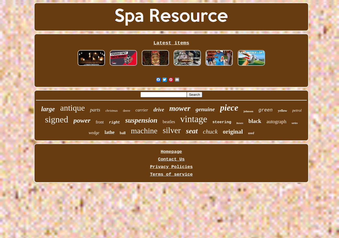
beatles (169, 121)
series (295, 123)
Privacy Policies (171, 166)
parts (95, 109)
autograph (276, 121)
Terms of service (171, 174)
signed (56, 119)
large (48, 108)
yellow (282, 110)
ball (123, 133)
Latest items (171, 43)
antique (72, 107)
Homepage (171, 151)
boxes (239, 122)
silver (172, 130)
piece (229, 107)
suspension (141, 120)
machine (144, 130)
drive (158, 109)
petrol (297, 110)
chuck (210, 131)
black (254, 121)
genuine (205, 109)
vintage (193, 119)
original (233, 131)
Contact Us (171, 159)
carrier (141, 110)
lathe (110, 132)
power (82, 120)
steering (221, 122)
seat (192, 131)
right (114, 122)
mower (179, 108)
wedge (94, 132)
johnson (248, 111)
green (265, 110)
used (251, 133)
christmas (111, 110)
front (100, 122)
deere (126, 110)
